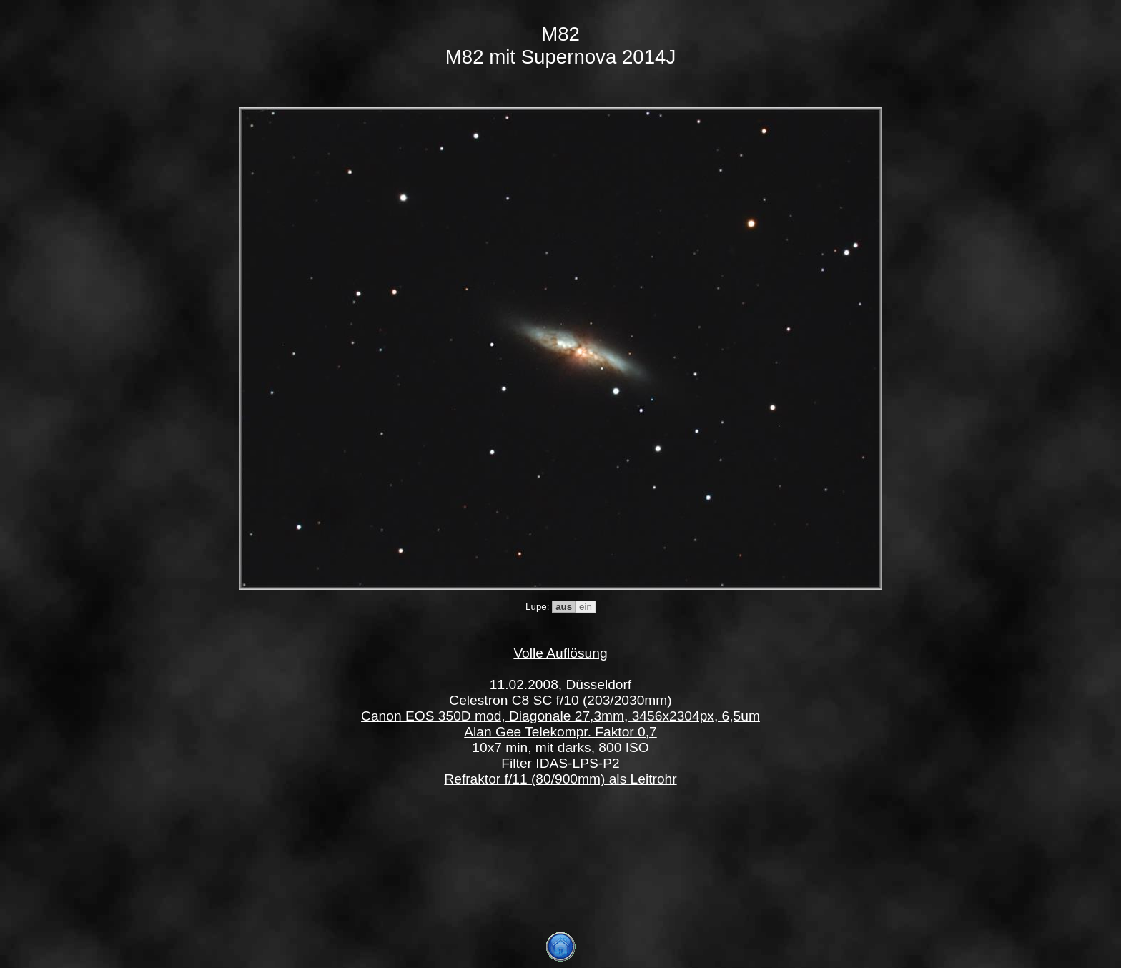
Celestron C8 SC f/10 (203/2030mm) (560, 700)
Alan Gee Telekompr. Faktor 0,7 (560, 731)
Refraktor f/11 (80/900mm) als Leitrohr (560, 778)
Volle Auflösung (560, 653)
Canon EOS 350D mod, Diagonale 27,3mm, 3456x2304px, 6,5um (560, 715)
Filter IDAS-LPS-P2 (560, 763)
